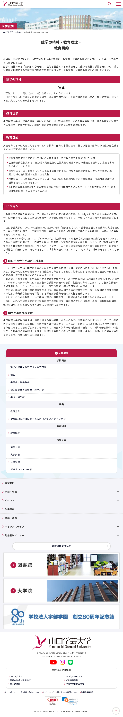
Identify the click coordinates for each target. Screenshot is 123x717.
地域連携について (61, 546)
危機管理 (15, 462)
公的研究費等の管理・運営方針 (27, 389)
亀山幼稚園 (15, 683)
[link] (70, 701)
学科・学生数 (17, 397)
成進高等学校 (72, 680)
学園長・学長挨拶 (20, 382)
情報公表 (15, 447)
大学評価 (15, 454)
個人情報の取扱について (30, 692)
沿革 (12, 374)
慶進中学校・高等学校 (20, 680)
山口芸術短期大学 (74, 676)
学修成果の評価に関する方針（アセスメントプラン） (39, 418)
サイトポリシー (11, 692)
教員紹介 (15, 433)
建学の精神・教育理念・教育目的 (28, 367)
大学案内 (18, 32)
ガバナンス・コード (21, 469)
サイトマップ (48, 692)
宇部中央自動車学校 (75, 683)
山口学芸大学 (8, 32)
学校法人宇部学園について (67, 692)
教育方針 (15, 411)
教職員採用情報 (87, 692)
